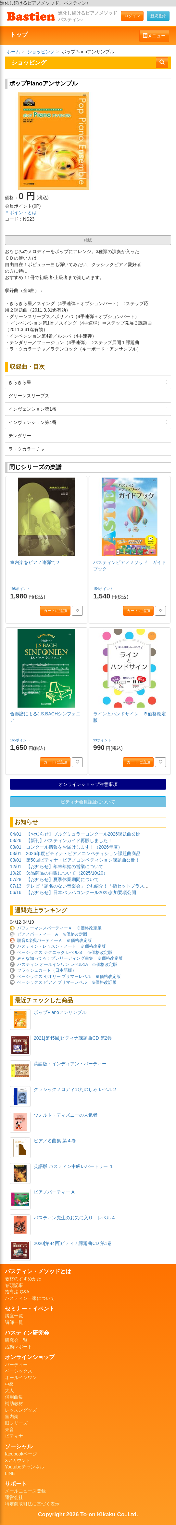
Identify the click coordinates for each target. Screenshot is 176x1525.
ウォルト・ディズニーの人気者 (65, 1115)
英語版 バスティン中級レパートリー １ (74, 1166)
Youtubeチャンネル (24, 1466)
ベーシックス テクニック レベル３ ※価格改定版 (64, 952)
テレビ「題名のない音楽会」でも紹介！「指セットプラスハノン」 (94, 886)
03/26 (15, 840)
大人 (9, 1390)
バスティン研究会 (27, 1332)
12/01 (15, 866)
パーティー (16, 1364)
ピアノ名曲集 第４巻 (55, 1140)
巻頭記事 (14, 1285)
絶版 (88, 240)
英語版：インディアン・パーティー (70, 1063)
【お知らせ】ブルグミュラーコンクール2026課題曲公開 (83, 834)
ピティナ (14, 1436)
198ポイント (20, 589)
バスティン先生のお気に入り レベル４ (75, 1217)
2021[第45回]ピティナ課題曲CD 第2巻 (73, 1038)
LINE (10, 1473)
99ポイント (102, 740)
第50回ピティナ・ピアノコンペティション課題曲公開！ (83, 860)
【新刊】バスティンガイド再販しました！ (69, 840)
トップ (19, 35)
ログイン (132, 16)
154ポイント (103, 589)
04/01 (15, 834)
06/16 (15, 892)
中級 (9, 1384)
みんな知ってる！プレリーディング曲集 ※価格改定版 (70, 958)
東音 (9, 1429)
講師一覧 (14, 1322)
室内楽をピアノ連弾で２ (35, 562)
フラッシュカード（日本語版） (46, 970)
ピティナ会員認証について (88, 801)
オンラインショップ (30, 1357)
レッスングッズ (21, 1410)
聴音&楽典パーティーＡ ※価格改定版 (54, 940)
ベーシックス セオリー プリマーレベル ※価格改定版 (69, 976)
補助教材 (14, 1403)
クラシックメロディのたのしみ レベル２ (75, 1089)
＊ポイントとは (21, 212)
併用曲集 (14, 1397)
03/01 (15, 847)
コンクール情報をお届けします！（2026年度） (74, 847)
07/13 (15, 886)
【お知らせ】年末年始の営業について (64, 866)
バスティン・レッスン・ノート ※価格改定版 (61, 946)
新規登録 (158, 16)
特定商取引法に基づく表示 (32, 1503)
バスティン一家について (30, 1298)
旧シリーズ (16, 1423)
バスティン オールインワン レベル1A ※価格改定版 (67, 964)
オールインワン (21, 1377)
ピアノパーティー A (54, 1192)
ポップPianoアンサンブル (60, 1012)
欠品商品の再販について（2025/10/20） (67, 873)
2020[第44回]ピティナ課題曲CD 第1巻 (73, 1243)
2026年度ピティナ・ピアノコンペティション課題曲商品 (83, 853)
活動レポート (18, 1346)
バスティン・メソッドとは (38, 1271)
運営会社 (14, 1497)
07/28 (15, 879)
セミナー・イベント (30, 1308)
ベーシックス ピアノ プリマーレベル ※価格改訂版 (67, 982)
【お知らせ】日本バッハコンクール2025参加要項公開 (81, 892)
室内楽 (12, 1416)
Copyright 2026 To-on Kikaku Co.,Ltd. (88, 1514)
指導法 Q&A (17, 1291)
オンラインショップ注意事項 (88, 784)
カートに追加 (55, 611)
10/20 (15, 873)
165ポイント (20, 740)
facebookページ (21, 1453)
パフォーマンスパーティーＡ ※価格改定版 (59, 928)
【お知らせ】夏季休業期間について (62, 879)
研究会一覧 (16, 1340)
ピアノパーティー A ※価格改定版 (52, 934)
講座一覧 (14, 1315)
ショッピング (41, 51)
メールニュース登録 (25, 1490)
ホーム (13, 51)
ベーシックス (18, 1371)
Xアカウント (18, 1460)
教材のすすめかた (23, 1278)
